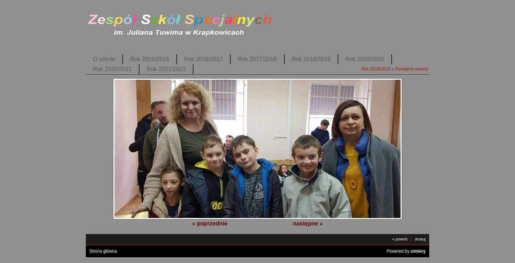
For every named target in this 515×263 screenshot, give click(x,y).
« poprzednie (209, 223)
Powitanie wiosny (411, 68)
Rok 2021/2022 (166, 69)
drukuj (420, 239)
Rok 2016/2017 (203, 59)
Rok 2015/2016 (149, 59)
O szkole (104, 59)
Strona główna (103, 251)
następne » (308, 223)
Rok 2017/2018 (257, 59)
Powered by (406, 251)
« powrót (399, 239)
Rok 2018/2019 (311, 59)
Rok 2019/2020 (364, 59)
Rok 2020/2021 (112, 69)
